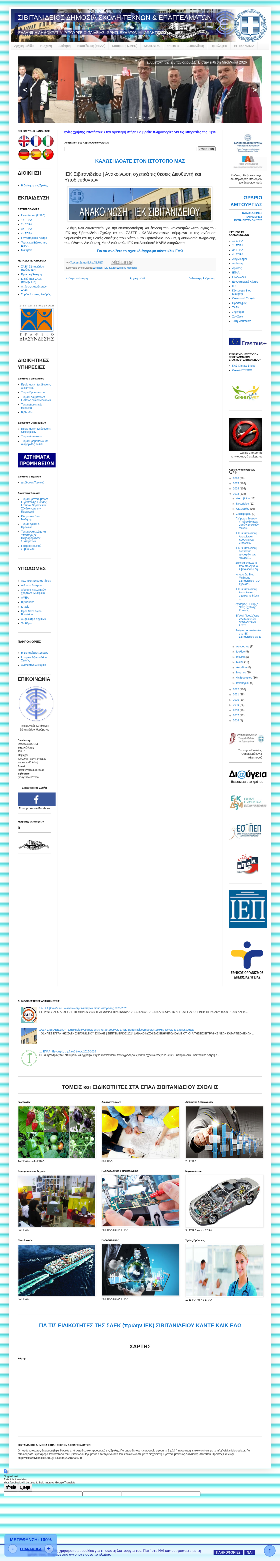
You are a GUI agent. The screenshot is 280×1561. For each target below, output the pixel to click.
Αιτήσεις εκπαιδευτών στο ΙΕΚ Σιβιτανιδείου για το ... (248, 635)
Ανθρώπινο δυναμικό (33, 665)
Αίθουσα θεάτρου (31, 585)
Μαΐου (240, 662)
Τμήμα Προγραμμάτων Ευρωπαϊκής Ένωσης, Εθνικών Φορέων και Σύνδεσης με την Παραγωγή (34, 505)
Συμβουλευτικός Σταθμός (35, 294)
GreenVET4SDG (242, 370)
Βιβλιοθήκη (27, 412)
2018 (236, 710)
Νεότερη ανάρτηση (77, 278)
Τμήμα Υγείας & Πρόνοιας (30, 525)
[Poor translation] (25, 1487)
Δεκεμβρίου (243, 498)
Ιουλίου (241, 651)
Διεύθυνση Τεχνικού (32, 482)
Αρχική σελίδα (24, 46)
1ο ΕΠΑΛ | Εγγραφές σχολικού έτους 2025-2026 (67, 1051)
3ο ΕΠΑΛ (26, 229)
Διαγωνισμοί (239, 259)
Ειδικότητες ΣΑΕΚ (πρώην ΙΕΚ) (31, 280)
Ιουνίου (241, 657)
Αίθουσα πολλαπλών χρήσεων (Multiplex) (33, 591)
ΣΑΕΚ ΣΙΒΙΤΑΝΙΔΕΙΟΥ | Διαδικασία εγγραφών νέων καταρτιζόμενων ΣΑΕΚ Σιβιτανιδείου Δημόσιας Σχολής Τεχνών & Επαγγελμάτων (116, 1029)
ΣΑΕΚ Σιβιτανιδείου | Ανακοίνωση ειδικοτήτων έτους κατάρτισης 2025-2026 (83, 1008)
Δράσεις (237, 268)
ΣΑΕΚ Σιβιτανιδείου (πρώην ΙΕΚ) (32, 268)
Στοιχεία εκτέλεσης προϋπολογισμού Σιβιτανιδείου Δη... (248, 566)
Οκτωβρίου (243, 508)
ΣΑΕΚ (235, 307)
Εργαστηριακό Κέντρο (34, 238)
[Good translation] (11, 1487)
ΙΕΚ (106, 267)
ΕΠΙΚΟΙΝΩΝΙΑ (244, 46)
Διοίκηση (64, 46)
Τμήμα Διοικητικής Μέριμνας (31, 406)
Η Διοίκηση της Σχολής (34, 185)
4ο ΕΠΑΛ (26, 233)
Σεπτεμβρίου (244, 513)
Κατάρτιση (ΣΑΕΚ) (124, 46)
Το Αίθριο (26, 623)
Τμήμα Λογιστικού (31, 436)
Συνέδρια (237, 316)
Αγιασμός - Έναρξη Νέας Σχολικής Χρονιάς (247, 607)
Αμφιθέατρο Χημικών (33, 619)
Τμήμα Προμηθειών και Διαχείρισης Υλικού (34, 442)
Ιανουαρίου (243, 683)
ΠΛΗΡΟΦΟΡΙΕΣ (228, 1552)
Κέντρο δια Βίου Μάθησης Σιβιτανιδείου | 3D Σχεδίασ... (248, 579)
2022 (236, 689)
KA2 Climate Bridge (244, 365)
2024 (236, 488)
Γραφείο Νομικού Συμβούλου (31, 547)
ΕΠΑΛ (236, 272)
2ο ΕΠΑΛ (26, 224)
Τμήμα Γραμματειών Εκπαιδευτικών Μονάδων (36, 398)
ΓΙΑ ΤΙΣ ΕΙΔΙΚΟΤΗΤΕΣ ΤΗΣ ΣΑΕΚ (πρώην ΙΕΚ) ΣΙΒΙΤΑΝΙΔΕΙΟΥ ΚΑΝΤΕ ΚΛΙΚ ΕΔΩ (140, 1325)
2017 (236, 715)
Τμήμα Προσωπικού (33, 392)
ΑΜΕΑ (25, 597)
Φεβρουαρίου (244, 677)
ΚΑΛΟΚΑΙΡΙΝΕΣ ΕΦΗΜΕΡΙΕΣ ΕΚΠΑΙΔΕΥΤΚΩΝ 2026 (248, 217)
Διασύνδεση (196, 46)
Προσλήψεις (219, 46)
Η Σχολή (46, 46)
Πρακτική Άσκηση (31, 274)
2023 (236, 493)
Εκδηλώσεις (239, 277)
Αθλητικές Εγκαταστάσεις (36, 580)
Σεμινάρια (238, 311)
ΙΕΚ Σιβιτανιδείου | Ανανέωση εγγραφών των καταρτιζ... (246, 553)
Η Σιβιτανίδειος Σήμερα (34, 652)
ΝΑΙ (250, 1552)
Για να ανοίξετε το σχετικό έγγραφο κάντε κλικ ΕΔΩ (140, 251)
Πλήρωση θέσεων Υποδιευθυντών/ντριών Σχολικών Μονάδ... (247, 523)
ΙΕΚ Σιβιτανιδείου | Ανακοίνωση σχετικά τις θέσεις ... (247, 594)
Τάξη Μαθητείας (241, 321)
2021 (236, 694)
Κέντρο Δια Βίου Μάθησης (123, 267)
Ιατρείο (25, 606)
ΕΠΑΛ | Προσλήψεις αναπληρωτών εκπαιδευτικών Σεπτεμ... (247, 620)
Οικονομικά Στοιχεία (244, 298)
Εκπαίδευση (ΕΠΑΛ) (91, 46)
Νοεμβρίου (243, 503)
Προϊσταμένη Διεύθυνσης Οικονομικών (36, 430)
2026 (236, 478)
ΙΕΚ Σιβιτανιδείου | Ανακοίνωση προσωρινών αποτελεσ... (246, 538)
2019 (236, 705)
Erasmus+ (174, 46)
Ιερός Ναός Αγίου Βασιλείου (31, 613)
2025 (236, 483)
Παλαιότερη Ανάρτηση (201, 278)
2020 (236, 699)
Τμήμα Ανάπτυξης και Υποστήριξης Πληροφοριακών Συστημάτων (33, 536)
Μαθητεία (26, 250)
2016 (236, 720)
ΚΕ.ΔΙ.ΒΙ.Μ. (152, 46)
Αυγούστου (243, 646)
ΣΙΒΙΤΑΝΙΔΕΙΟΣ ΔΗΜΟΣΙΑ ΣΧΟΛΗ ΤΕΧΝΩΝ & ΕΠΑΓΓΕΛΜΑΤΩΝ (115, 17)
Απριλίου (242, 667)
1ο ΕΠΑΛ (26, 220)
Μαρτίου (241, 672)
